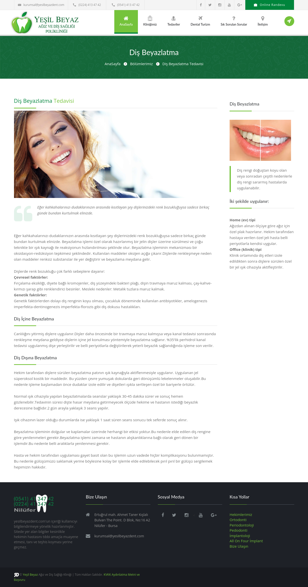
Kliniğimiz (150, 21)
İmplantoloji (240, 535)
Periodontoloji (242, 525)
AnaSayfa (126, 21)
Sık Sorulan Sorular (234, 21)
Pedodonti (238, 530)
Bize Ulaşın (239, 546)
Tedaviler (173, 21)
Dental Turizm (200, 21)
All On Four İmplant (246, 540)
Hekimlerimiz (241, 514)
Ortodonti (238, 519)
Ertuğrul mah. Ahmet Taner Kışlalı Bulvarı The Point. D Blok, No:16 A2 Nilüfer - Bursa (122, 520)
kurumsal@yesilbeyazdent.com (41, 5)
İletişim (263, 21)
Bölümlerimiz (141, 63)
